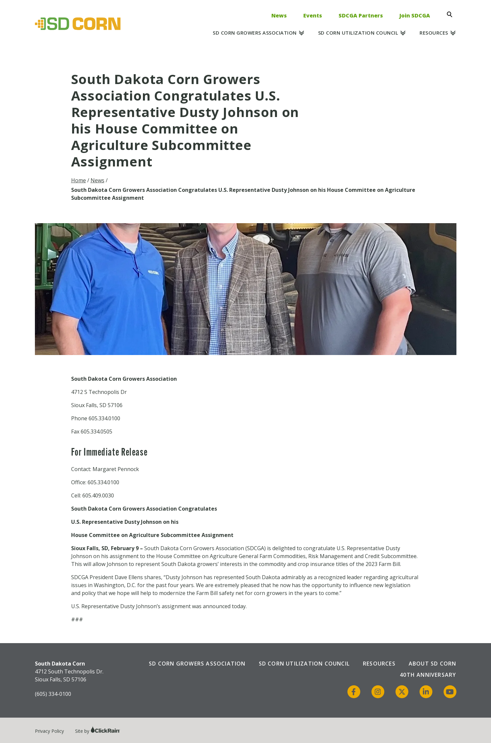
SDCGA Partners (361, 15)
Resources (434, 32)
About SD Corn (432, 663)
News (279, 15)
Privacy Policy (49, 731)
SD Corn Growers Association (255, 32)
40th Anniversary (428, 674)
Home (78, 180)
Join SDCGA (414, 15)
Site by (97, 731)
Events (312, 15)
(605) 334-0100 (53, 694)
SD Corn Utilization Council (358, 32)
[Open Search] (451, 14)
